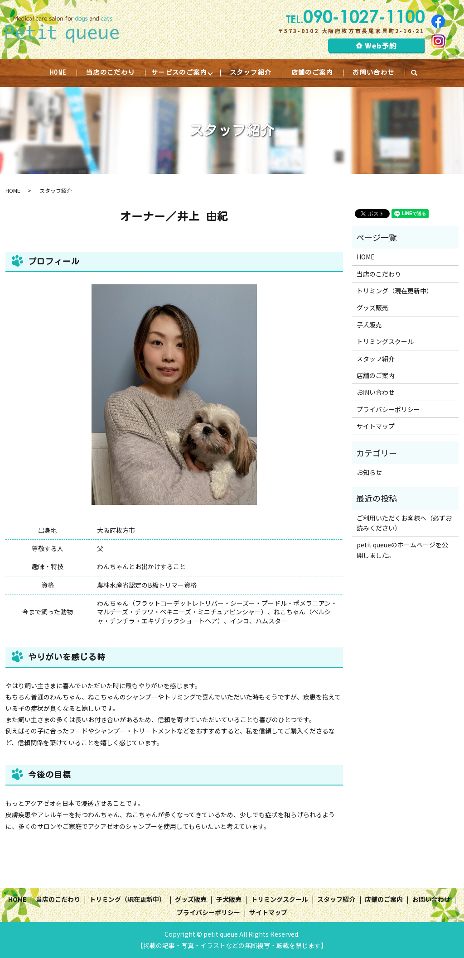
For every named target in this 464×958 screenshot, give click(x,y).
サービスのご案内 (179, 72)
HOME (57, 72)
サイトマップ (376, 426)
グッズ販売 (372, 307)
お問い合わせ (374, 72)
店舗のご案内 (312, 72)
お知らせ (369, 472)
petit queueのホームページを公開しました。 (402, 550)
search (419, 73)
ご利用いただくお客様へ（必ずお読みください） (404, 522)
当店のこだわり (110, 72)
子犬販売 (369, 324)
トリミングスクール (385, 341)
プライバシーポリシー (388, 409)
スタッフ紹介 (250, 72)
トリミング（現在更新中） (395, 291)
